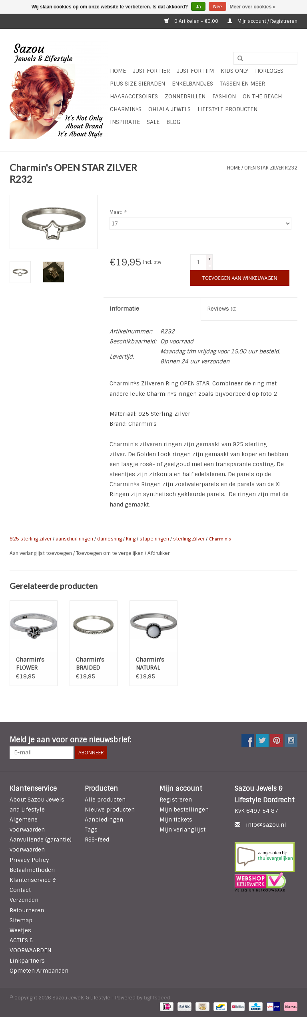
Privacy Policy (29, 859)
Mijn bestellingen (184, 809)
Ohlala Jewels (169, 109)
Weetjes (20, 930)
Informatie (124, 308)
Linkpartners (27, 960)
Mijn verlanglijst (182, 829)
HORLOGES (269, 70)
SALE (153, 122)
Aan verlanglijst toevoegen (41, 553)
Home (118, 70)
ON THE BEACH (262, 96)
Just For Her (151, 70)
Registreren (175, 799)
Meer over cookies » (253, 7)
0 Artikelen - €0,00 (191, 21)
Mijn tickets (175, 819)
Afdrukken (159, 553)
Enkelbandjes (192, 83)
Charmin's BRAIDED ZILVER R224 (93, 664)
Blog (173, 122)
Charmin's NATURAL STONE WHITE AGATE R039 (153, 664)
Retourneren (27, 910)
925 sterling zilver (31, 539)
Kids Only (234, 70)
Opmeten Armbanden (39, 970)
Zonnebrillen (185, 96)
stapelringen (154, 539)
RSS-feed (97, 839)
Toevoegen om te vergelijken (110, 553)
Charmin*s (126, 109)
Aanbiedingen (104, 819)
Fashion (224, 96)
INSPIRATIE (125, 122)
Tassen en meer (242, 83)
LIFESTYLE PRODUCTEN (227, 109)
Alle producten (105, 799)
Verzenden (24, 899)
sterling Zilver (189, 539)
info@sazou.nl (266, 824)
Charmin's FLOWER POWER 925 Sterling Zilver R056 (32, 664)
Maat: (118, 212)
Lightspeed (157, 998)
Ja (198, 7)
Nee (217, 7)
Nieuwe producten (110, 809)
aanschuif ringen (74, 539)
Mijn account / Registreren (262, 21)
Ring (131, 539)
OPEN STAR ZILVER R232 (270, 168)
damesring (109, 539)
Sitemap (21, 920)
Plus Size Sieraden (137, 83)
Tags (91, 829)
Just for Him (195, 70)
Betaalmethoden (32, 869)
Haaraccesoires (134, 96)
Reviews (222, 308)
